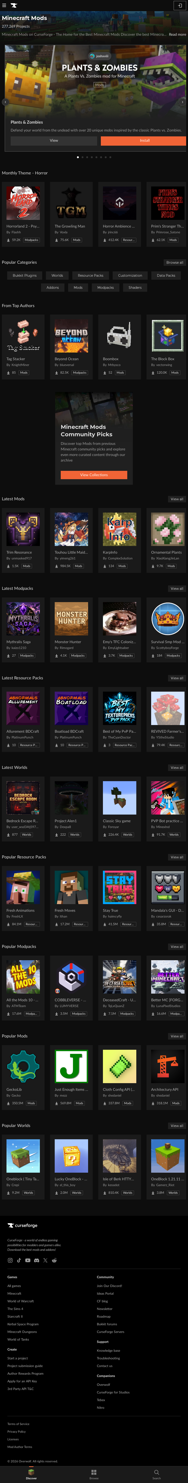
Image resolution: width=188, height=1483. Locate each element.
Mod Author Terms (19, 1447)
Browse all (174, 262)
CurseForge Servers (110, 1332)
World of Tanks (18, 1339)
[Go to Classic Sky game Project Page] (119, 809)
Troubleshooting (108, 1358)
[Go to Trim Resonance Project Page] (23, 540)
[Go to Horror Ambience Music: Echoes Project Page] (119, 214)
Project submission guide (25, 1366)
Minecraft (14, 1293)
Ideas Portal (105, 1293)
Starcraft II (15, 1316)
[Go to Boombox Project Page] (119, 347)
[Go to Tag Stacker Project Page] (23, 347)
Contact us (104, 1366)
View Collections (94, 475)
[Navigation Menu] (4, 6)
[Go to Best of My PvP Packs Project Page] (119, 719)
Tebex (101, 1400)
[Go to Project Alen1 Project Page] (71, 809)
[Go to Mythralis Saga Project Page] (23, 629)
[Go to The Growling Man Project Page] (71, 214)
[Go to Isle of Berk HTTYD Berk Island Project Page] (119, 1167)
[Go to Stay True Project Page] (119, 898)
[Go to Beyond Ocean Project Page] (71, 347)
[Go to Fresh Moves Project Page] (71, 898)
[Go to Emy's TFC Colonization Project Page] (119, 629)
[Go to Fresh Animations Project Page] (23, 898)
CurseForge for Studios (113, 1392)
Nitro (100, 1407)
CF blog (102, 1301)
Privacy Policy (16, 1431)
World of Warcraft (20, 1301)
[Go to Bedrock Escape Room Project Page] (23, 809)
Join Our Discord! (109, 1286)
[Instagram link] (10, 1260)
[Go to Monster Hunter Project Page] (71, 629)
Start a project (17, 1358)
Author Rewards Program (25, 1373)
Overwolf (103, 1385)
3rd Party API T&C (20, 1389)
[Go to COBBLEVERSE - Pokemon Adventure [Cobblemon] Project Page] (71, 988)
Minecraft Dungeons (22, 1332)
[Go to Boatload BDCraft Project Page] (71, 719)
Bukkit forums (107, 1324)
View (54, 140)
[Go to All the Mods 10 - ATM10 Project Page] (23, 988)
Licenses (13, 1439)
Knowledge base (108, 1350)
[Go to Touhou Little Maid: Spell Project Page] (71, 540)
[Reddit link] (54, 1260)
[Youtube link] (28, 1260)
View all (177, 499)
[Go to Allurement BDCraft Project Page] (23, 719)
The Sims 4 (15, 1309)
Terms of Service (18, 1424)
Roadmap (104, 1316)
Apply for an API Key (22, 1381)
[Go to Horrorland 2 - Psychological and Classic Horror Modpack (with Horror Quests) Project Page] (23, 214)
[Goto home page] (14, 5)
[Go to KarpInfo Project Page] (119, 540)
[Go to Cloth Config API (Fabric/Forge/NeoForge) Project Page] (119, 1077)
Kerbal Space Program (23, 1324)
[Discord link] (36, 1260)
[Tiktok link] (19, 1260)
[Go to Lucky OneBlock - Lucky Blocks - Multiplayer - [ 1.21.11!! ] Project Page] (71, 1167)
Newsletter (104, 1309)
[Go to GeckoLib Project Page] (23, 1077)
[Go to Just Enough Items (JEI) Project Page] (71, 1077)
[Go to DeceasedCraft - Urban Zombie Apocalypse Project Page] (119, 988)
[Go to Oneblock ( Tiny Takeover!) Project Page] (23, 1167)
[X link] (45, 1260)
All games (14, 1286)
